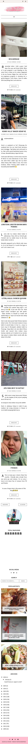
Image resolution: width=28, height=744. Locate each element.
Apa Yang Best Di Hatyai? (14, 388)
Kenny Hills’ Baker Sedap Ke (14, 131)
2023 (4, 691)
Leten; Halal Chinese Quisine (14, 298)
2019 (4, 702)
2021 (4, 696)
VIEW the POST (14, 86)
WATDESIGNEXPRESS (21, 741)
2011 (4, 723)
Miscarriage (14, 59)
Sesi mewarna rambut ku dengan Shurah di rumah (13, 609)
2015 (4, 713)
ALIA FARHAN (8, 741)
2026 (4, 677)
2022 (4, 694)
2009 (4, 729)
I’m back (14, 468)
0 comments (17, 346)
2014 (4, 715)
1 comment (17, 256)
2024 (4, 688)
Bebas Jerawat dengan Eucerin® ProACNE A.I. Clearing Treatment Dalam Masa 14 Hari (14, 636)
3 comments (17, 182)
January (7, 679)
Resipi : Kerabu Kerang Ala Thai (14, 665)
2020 (4, 699)
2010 (4, 726)
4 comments (17, 89)
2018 (4, 705)
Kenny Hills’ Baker (8, 134)
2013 (4, 718)
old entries (22, 504)
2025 (4, 686)
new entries (5, 504)
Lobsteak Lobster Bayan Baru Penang (14, 225)
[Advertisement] (14, 552)
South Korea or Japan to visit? (13, 682)
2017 (4, 707)
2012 (4, 721)
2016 (4, 710)
